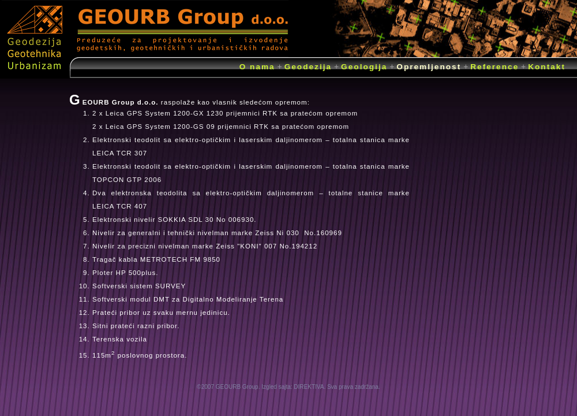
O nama (257, 66)
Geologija (364, 66)
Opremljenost (428, 66)
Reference (494, 66)
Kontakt (546, 66)
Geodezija (308, 66)
